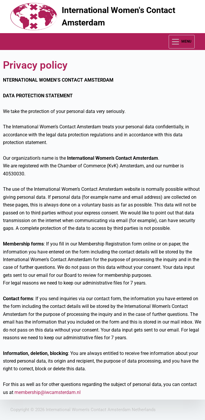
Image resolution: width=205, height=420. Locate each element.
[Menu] (182, 42)
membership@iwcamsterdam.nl (47, 392)
